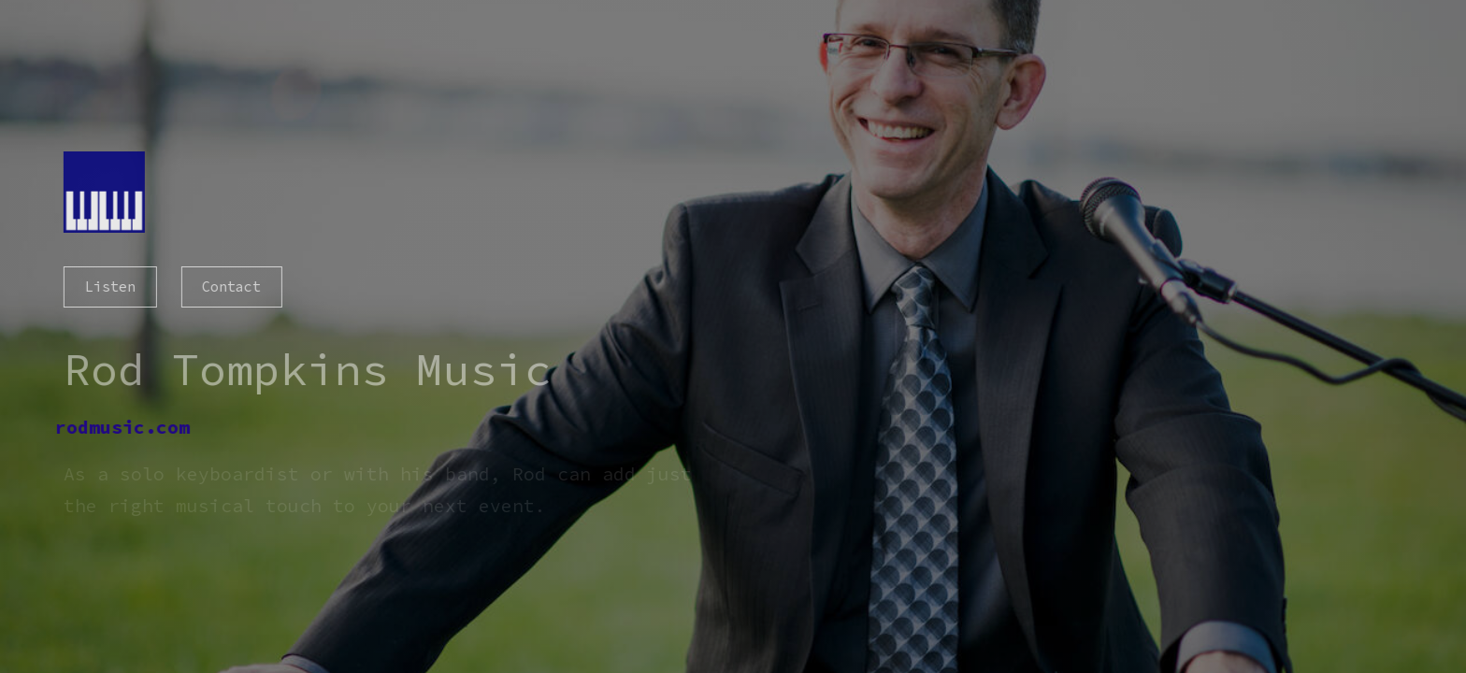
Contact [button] (230, 286)
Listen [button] (108, 286)
